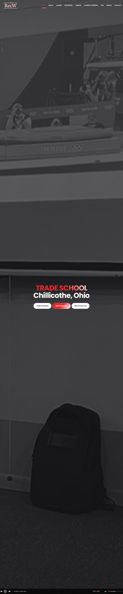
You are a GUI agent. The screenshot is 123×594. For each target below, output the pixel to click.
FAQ (102, 5)
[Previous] (6, 297)
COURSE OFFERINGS (91, 5)
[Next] (116, 297)
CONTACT (118, 5)
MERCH (109, 5)
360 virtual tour (80, 306)
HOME (43, 5)
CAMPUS (78, 5)
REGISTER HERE (61, 306)
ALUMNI (59, 5)
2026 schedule (42, 306)
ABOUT (50, 5)
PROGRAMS (68, 5)
